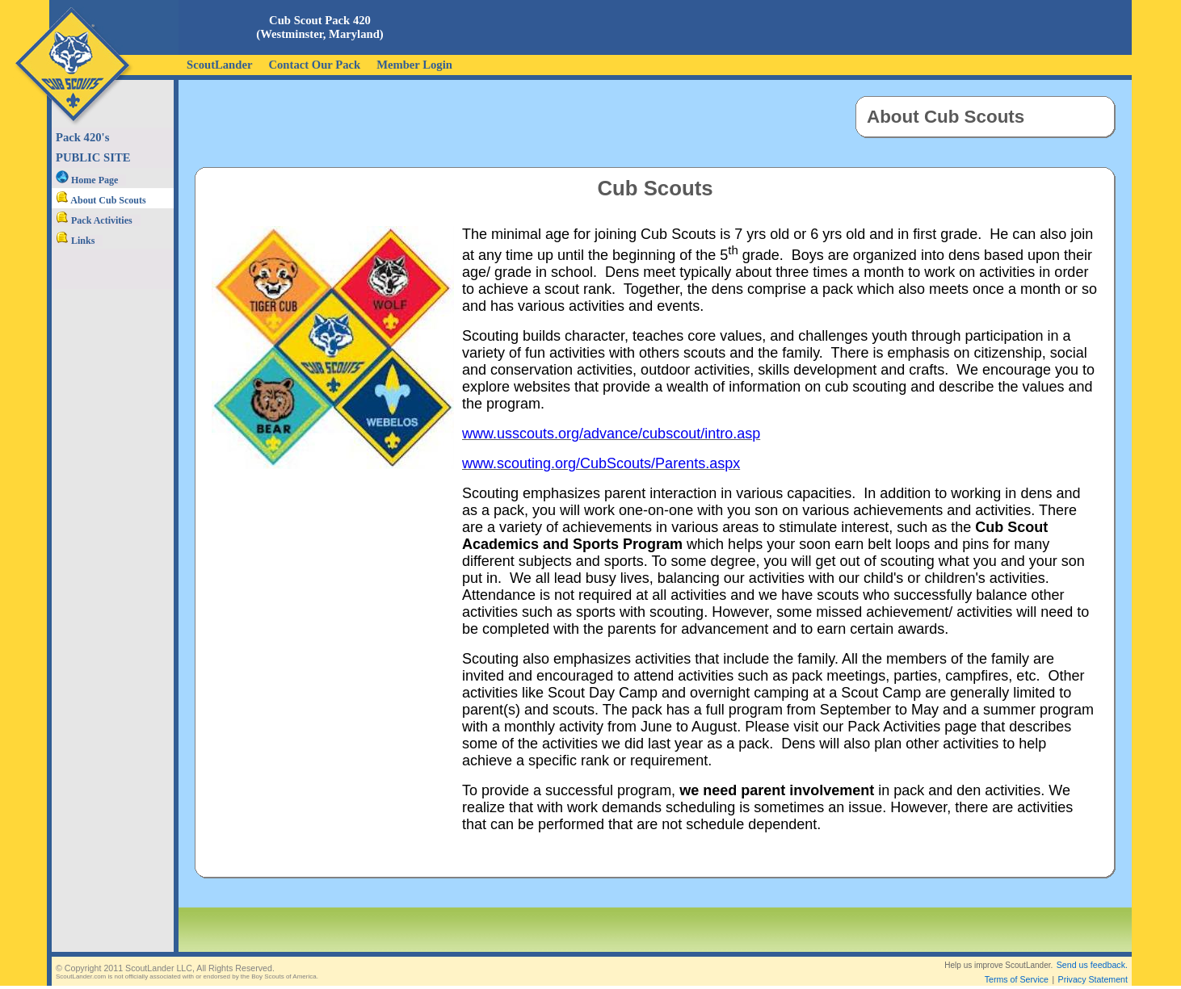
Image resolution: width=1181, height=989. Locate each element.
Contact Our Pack (314, 64)
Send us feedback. (1092, 952)
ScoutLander (219, 64)
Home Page (87, 180)
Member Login (414, 64)
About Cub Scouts (101, 200)
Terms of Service (1017, 966)
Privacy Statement (1093, 966)
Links (75, 240)
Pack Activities (94, 220)
